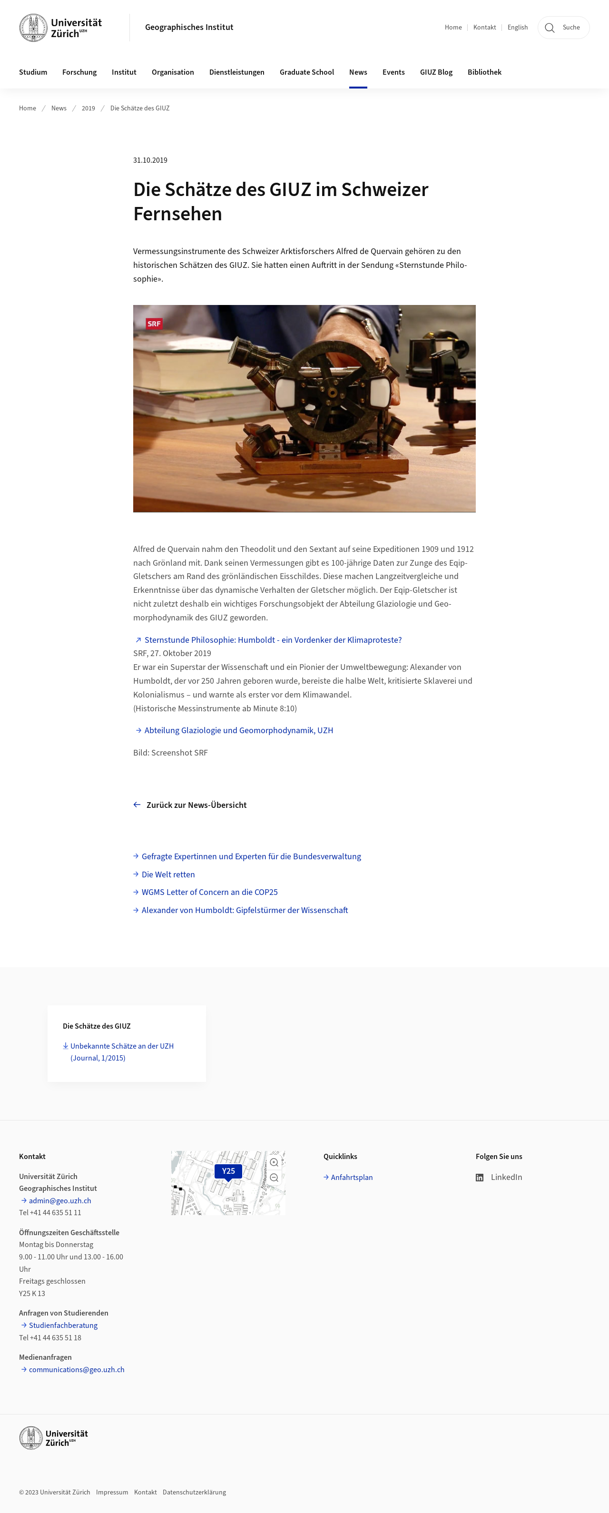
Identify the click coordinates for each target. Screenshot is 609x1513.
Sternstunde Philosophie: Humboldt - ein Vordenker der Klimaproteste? (273, 640)
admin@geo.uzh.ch (60, 1201)
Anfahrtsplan (352, 1177)
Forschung (79, 72)
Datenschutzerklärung (194, 1492)
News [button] (358, 72)
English (518, 27)
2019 (88, 108)
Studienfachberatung (63, 1325)
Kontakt (484, 27)
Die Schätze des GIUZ (140, 108)
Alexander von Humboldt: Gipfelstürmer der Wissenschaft (245, 910)
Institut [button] (124, 72)
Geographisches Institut (189, 27)
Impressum (112, 1492)
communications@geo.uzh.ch (77, 1370)
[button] (274, 1162)
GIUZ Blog (436, 72)
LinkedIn (499, 1177)
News (59, 108)
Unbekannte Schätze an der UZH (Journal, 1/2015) (122, 1052)
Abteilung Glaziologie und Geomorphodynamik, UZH (239, 731)
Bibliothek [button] (484, 72)
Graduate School (307, 72)
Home (453, 27)
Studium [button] (33, 72)
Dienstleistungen (237, 72)
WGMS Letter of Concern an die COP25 (210, 892)
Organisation (173, 72)
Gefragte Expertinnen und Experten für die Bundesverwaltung (251, 857)
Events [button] (394, 72)
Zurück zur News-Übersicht (190, 805)
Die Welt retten (168, 875)
